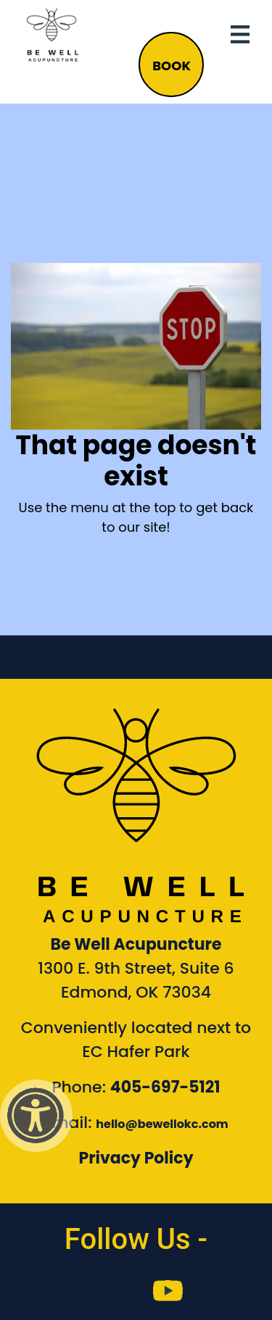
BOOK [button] (171, 66)
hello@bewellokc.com (162, 1124)
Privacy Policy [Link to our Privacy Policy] (135, 1158)
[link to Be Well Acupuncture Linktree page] (230, 1291)
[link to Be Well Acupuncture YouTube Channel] (167, 1291)
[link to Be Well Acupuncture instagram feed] (104, 1291)
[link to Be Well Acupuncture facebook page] (42, 1291)
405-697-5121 (165, 1087)
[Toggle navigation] (240, 34)
